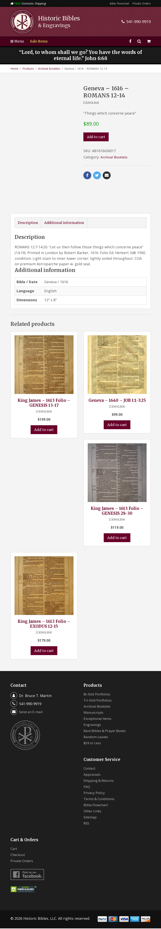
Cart (14, 849)
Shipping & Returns (100, 781)
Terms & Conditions (101, 799)
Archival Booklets (49, 68)
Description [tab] (28, 223)
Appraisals (93, 775)
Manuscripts (94, 713)
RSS (87, 824)
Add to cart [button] (44, 430)
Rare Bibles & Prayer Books (107, 731)
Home (14, 68)
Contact (90, 769)
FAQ (87, 787)
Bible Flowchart (119, 3)
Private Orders (141, 3)
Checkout (18, 855)
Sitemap (91, 817)
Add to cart (96, 137)
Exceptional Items (99, 719)
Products (28, 68)
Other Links (94, 811)
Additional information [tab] (66, 223)
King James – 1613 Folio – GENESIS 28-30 (117, 511)
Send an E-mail (31, 712)
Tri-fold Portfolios (99, 701)
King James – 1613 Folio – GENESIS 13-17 (44, 403)
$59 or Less (93, 743)
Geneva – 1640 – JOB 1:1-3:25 (117, 400)
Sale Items (40, 41)
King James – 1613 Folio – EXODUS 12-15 (44, 624)
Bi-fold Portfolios (98, 694)
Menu (17, 41)
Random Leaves (97, 737)
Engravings (93, 725)
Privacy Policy (95, 793)
